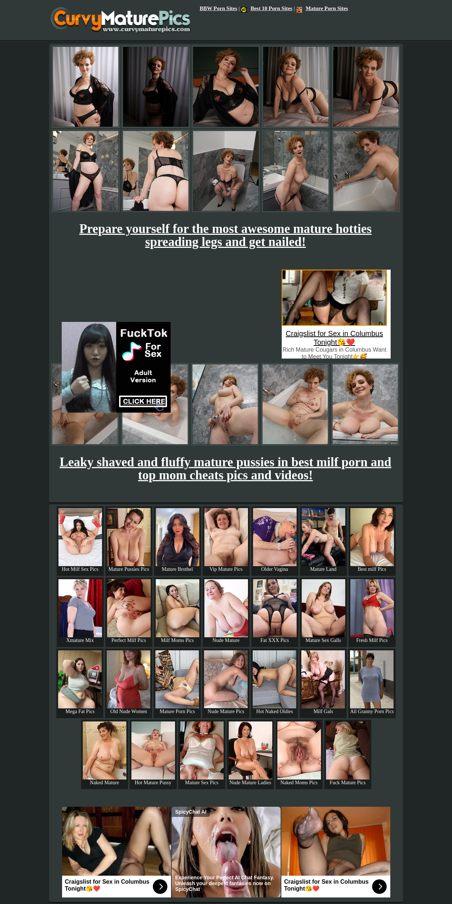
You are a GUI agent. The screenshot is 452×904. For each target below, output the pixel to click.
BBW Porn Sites (218, 8)
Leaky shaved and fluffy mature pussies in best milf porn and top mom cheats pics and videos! (225, 468)
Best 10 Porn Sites (266, 8)
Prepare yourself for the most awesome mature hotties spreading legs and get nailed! (225, 235)
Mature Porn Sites (322, 8)
